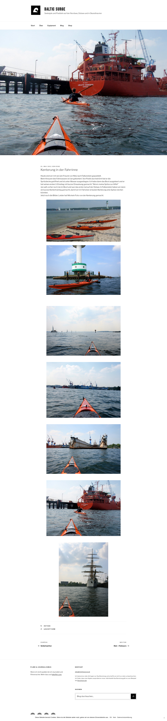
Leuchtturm (50, 629)
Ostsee (47, 626)
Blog (62, 25)
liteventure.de (82, 680)
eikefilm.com (57, 674)
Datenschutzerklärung (124, 717)
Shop (70, 25)
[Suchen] (133, 696)
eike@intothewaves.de (82, 672)
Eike (58, 166)
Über (41, 25)
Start (33, 25)
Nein (114, 717)
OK (111, 717)
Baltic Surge (54, 9)
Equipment (51, 25)
